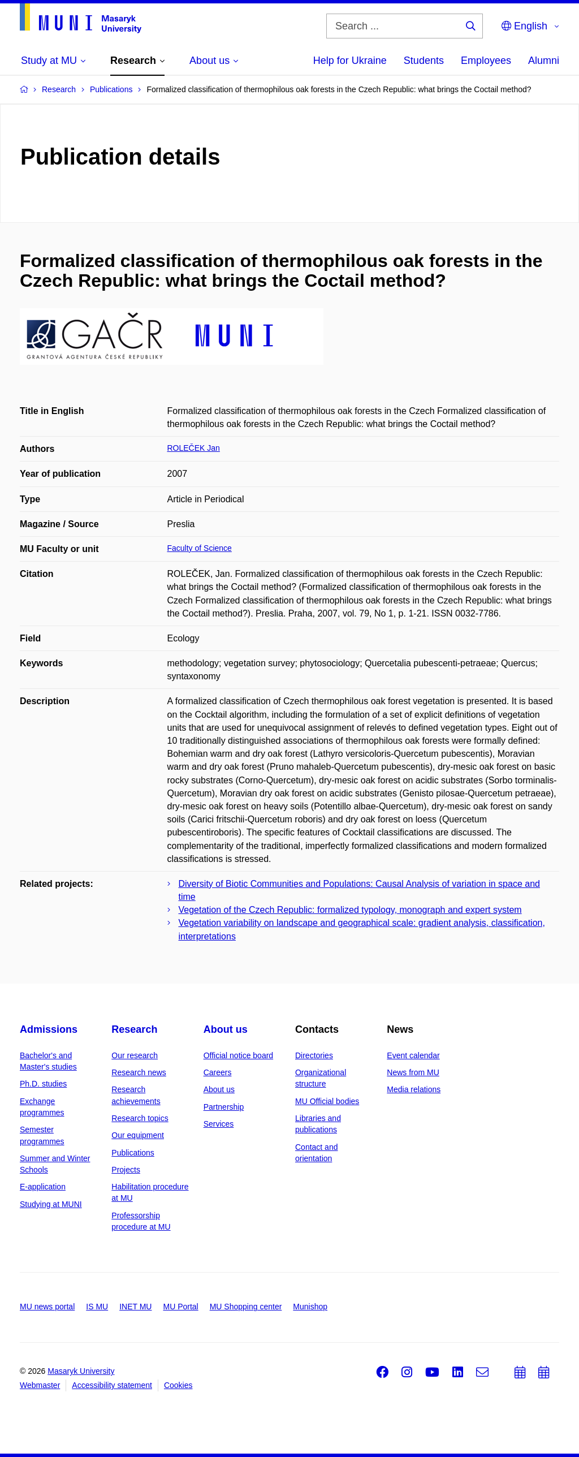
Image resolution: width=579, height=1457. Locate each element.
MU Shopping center (246, 1306)
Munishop (310, 1306)
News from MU (413, 1072)
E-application (43, 1186)
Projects (125, 1169)
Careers (218, 1072)
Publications (132, 1152)
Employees (486, 60)
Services (219, 1123)
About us (226, 1029)
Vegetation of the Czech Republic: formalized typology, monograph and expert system (350, 910)
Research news (138, 1072)
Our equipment (137, 1135)
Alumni (543, 60)
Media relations (413, 1089)
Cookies (178, 1385)
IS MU (97, 1306)
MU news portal (47, 1306)
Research (134, 1029)
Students (424, 60)
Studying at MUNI (51, 1204)
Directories (314, 1055)
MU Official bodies (327, 1101)
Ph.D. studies (43, 1083)
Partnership (224, 1106)
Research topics (139, 1118)
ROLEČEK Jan (193, 447)
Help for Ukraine (350, 60)
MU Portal (180, 1306)
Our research (134, 1055)
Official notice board (238, 1055)
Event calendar (413, 1055)
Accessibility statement (112, 1385)
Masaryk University (80, 1371)
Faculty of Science (199, 548)
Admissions (48, 1029)
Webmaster (40, 1385)
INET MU (135, 1306)
